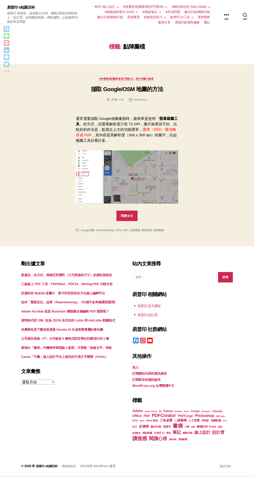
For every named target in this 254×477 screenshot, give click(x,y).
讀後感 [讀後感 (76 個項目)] (139, 439)
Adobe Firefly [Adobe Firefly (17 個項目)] (151, 412)
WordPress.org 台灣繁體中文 (156, 386)
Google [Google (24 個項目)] (195, 411)
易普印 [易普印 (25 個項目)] (167, 427)
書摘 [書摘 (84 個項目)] (178, 427)
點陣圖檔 (162, 230)
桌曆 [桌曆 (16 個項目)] (193, 428)
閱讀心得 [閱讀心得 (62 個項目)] (158, 439)
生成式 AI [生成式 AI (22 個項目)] (159, 433)
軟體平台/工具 (180, 17)
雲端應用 (133, 17)
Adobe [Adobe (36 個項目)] (137, 412)
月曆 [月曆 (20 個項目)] (187, 427)
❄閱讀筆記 (149, 12)
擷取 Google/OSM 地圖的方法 (127, 90)
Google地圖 (88, 230)
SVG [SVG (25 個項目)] (135, 421)
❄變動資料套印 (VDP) (119, 12)
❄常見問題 (172, 12)
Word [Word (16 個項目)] (142, 422)
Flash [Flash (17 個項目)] (186, 412)
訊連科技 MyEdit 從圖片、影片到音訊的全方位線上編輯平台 (70, 305)
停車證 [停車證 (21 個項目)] (205, 421)
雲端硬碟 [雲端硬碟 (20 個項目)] (182, 440)
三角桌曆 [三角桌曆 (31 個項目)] (166, 421)
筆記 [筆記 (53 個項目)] (177, 433)
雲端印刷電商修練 (187, 22)
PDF (127, 230)
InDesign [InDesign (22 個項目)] (217, 412)
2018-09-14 (141, 100)
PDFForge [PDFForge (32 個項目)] (185, 417)
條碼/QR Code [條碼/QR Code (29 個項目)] (206, 427)
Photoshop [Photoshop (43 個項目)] (204, 416)
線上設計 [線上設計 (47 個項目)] (202, 433)
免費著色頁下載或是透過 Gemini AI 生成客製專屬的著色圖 (69, 358)
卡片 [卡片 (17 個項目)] (224, 422)
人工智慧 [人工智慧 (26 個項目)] (193, 421)
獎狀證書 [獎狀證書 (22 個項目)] (147, 433)
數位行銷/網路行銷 (110, 17)
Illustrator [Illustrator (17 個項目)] (206, 412)
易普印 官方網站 (151, 306)
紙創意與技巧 (153, 17)
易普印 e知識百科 (23, 7)
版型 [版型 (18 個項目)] (220, 428)
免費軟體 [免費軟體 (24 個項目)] (216, 421)
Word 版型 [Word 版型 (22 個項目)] (152, 421)
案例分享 (164, 22)
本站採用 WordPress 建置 (102, 467)
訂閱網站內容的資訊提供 (152, 374)
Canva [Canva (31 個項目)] (168, 412)
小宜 (120, 100)
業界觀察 (204, 17)
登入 (136, 368)
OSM (120, 230)
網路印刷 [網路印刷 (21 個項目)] (187, 434)
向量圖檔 (137, 230)
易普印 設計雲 (149, 316)
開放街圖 (150, 230)
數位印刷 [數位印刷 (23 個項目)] (156, 427)
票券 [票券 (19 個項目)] (168, 434)
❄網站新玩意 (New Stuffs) (189, 6)
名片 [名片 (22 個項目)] (134, 427)
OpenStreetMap (106, 230)
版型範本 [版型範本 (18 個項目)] (136, 434)
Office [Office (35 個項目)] (137, 417)
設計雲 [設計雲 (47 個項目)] (218, 433)
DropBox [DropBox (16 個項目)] (178, 412)
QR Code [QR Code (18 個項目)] (220, 417)
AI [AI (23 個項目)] (160, 412)
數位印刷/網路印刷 (197, 12)
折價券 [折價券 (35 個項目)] (144, 427)
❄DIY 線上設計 (104, 6)
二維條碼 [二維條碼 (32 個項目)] (180, 421)
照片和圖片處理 (147, 79)
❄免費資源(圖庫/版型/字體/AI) (143, 6)
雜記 (207, 22)
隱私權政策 (72, 467)
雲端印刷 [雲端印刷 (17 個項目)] (172, 440)
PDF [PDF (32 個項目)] (147, 417)
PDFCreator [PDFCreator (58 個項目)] (164, 416)
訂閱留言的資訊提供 (148, 380)
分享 (7, 71)
